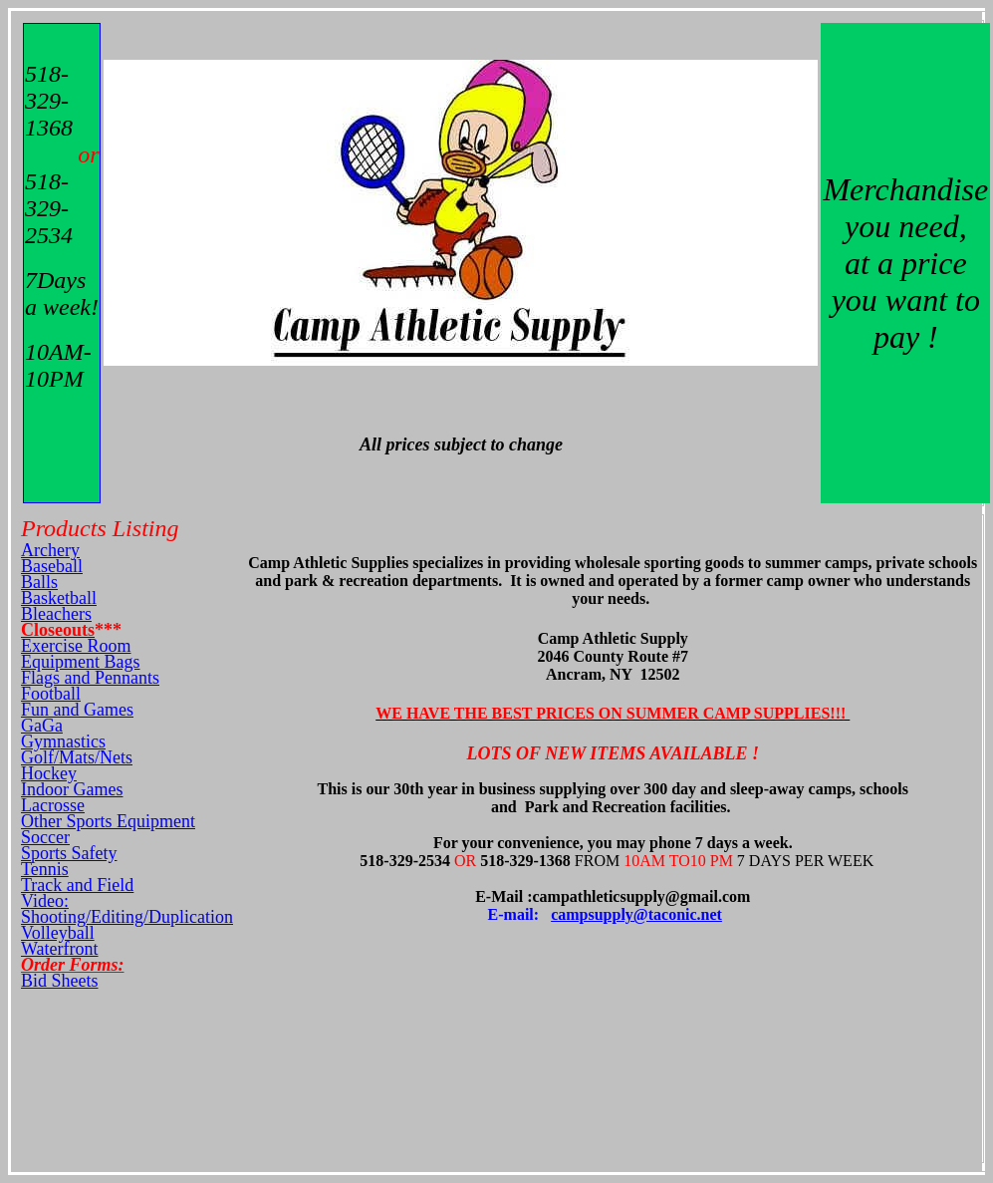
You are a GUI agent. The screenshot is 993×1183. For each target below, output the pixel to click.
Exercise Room (75, 646)
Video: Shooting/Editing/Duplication (127, 909)
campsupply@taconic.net (636, 914)
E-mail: (520, 914)
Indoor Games (72, 789)
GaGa (42, 726)
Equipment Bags (80, 662)
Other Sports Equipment (108, 821)
